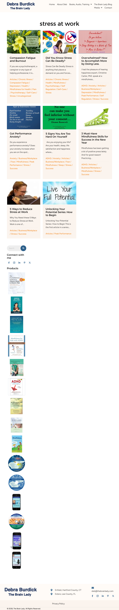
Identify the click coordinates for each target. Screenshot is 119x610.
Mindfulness (59, 82)
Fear (13, 161)
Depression (15, 86)
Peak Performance (89, 95)
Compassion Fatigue (19, 82)
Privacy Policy (58, 603)
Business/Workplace (90, 89)
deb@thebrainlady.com (102, 591)
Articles (13, 79)
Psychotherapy (18, 92)
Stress (13, 96)
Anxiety (92, 85)
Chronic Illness (25, 79)
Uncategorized (24, 96)
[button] (9, 263)
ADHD (84, 85)
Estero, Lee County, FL (65, 594)
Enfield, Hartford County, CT (68, 590)
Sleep (61, 165)
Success (104, 99)
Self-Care (31, 92)
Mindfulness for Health (20, 89)
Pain (34, 89)
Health (25, 86)
